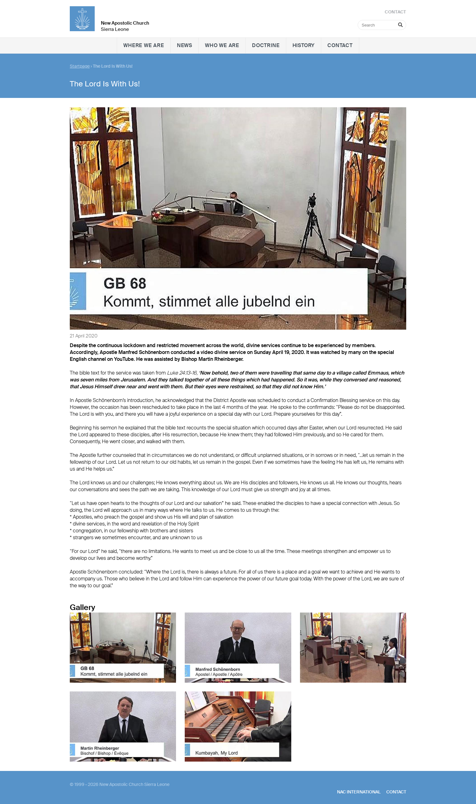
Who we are (222, 45)
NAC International (359, 792)
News (184, 45)
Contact (340, 45)
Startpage (80, 66)
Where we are (143, 45)
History (304, 45)
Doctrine (265, 45)
